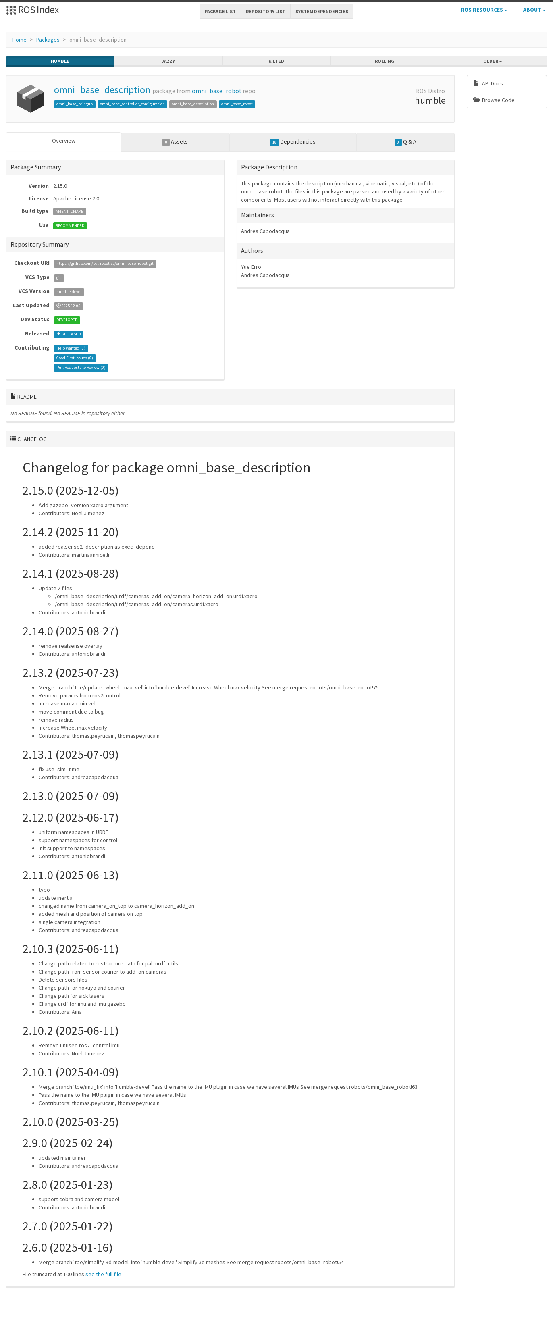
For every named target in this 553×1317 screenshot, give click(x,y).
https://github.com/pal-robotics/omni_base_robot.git (105, 263)
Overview (63, 140)
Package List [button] (220, 11)
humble (60, 61)
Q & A (405, 142)
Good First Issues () (74, 357)
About (534, 9)
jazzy (168, 61)
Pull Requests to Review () (81, 367)
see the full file (103, 1274)
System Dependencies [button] (321, 11)
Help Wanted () (70, 348)
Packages (48, 39)
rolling (385, 61)
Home (19, 39)
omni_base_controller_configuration (132, 103)
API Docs (488, 83)
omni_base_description (102, 89)
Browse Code (494, 100)
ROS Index (32, 9)
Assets (175, 142)
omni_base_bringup (74, 103)
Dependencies (293, 142)
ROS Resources (484, 9)
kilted (276, 61)
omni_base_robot (216, 91)
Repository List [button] (265, 11)
